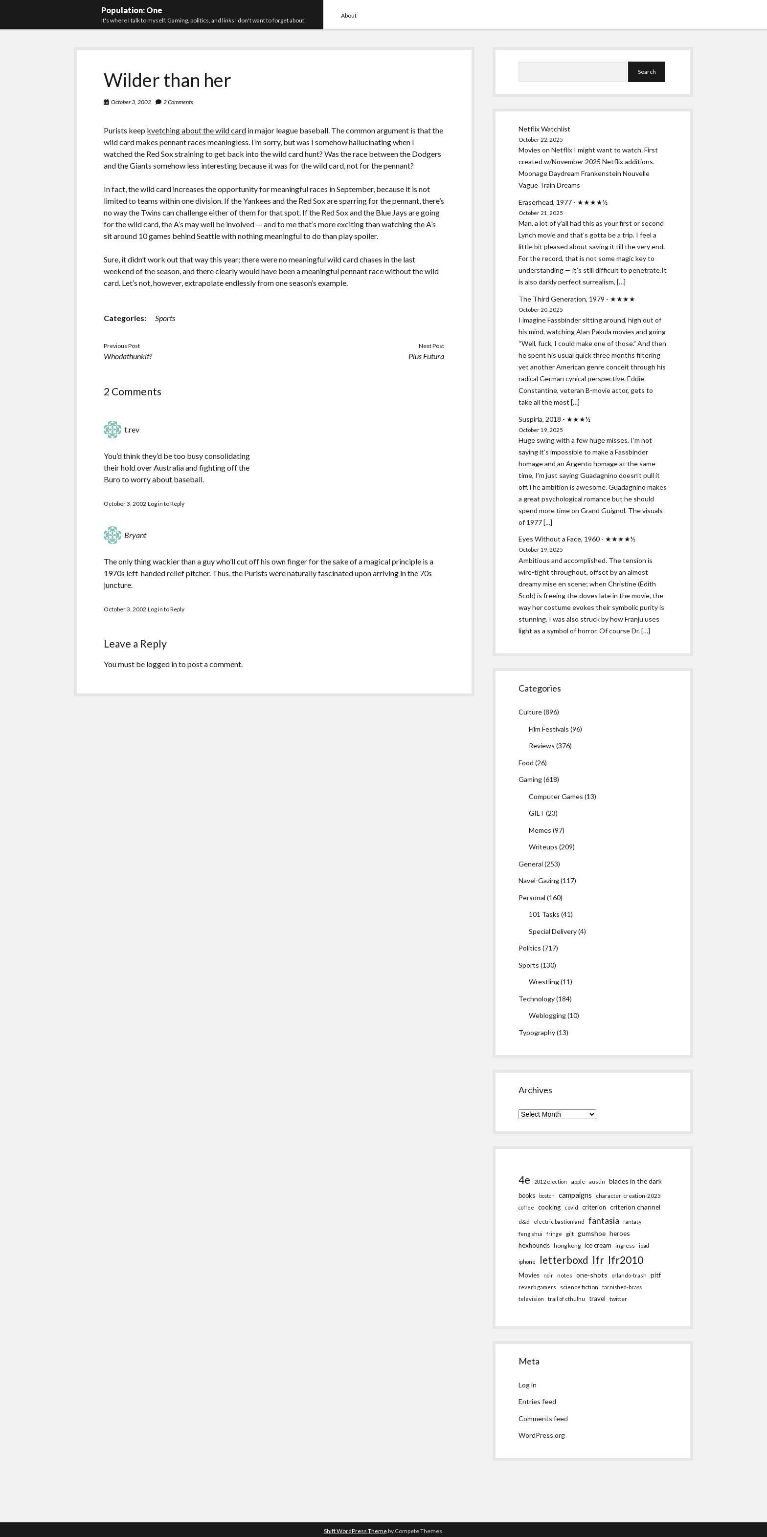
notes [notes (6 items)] (564, 1275)
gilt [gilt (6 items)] (570, 1233)
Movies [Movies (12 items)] (529, 1275)
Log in (528, 1385)
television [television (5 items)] (531, 1299)
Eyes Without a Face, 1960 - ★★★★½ (577, 539)
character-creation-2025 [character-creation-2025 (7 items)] (628, 1195)
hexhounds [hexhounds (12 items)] (534, 1245)
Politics (530, 948)
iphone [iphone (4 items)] (527, 1261)
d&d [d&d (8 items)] (524, 1221)
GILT (536, 813)
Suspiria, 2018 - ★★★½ (554, 419)
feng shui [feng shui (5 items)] (530, 1234)
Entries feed (537, 1401)
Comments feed (543, 1418)
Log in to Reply (166, 503)
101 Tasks (544, 914)
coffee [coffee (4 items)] (526, 1207)
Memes (540, 830)
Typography (537, 1032)
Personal (532, 897)
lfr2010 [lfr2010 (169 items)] (625, 1260)
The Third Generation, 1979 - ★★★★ (577, 299)
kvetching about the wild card (196, 130)
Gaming (530, 779)
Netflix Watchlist (544, 129)
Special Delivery (553, 931)
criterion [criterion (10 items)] (594, 1207)
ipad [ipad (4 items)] (644, 1245)
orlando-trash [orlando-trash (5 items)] (629, 1275)
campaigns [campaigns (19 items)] (575, 1195)
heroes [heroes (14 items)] (619, 1233)
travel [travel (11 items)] (597, 1298)
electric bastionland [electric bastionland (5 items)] (559, 1221)
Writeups (543, 847)
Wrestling (544, 981)
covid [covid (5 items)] (571, 1207)
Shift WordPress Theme (355, 1531)
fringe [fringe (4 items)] (554, 1234)
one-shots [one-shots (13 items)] (592, 1275)
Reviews (542, 745)
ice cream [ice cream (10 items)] (598, 1245)
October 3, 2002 (131, 102)
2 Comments (178, 102)
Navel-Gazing (539, 880)
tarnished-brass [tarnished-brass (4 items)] (622, 1287)
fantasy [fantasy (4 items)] (632, 1221)
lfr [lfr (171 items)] (598, 1260)
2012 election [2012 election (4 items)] (550, 1181)
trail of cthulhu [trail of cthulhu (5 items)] (566, 1299)
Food (526, 762)
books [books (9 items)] (527, 1195)
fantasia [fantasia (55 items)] (603, 1220)
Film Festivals (549, 729)
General (531, 864)
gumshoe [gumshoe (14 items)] (592, 1233)
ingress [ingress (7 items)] (625, 1245)
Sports (165, 318)
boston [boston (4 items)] (547, 1195)
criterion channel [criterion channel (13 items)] (635, 1207)
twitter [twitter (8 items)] (618, 1298)
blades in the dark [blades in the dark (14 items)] (635, 1181)
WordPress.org (542, 1435)
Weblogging (547, 1015)
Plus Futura (426, 356)
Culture (530, 712)
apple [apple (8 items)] (578, 1181)
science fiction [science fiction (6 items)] (579, 1286)
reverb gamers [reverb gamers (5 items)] (537, 1287)
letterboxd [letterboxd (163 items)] (564, 1260)
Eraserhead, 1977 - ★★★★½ (563, 202)
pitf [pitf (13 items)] (656, 1275)
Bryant (135, 535)
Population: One (131, 10)
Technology (537, 999)
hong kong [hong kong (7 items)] (567, 1245)
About (349, 15)
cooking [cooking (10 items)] (549, 1207)
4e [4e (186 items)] (524, 1179)
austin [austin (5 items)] (597, 1181)
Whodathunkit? (128, 356)
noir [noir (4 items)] (548, 1275)
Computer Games (556, 796)
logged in (161, 664)
